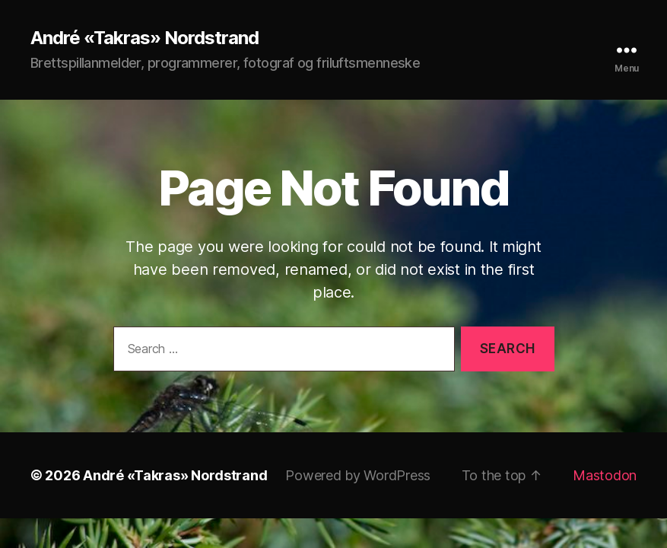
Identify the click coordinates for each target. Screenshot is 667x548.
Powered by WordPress (357, 475)
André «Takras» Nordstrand (144, 38)
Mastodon (605, 475)
